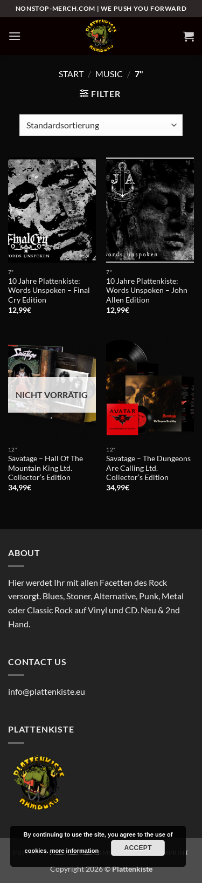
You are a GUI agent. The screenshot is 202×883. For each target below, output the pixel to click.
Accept (138, 848)
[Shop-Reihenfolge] (101, 125)
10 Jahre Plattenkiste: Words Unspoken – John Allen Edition (146, 290)
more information (74, 850)
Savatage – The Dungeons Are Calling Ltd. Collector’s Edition (148, 468)
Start (71, 74)
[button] (14, 36)
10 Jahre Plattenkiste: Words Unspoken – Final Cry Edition (49, 290)
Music (109, 74)
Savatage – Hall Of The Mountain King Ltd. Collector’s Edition (45, 468)
